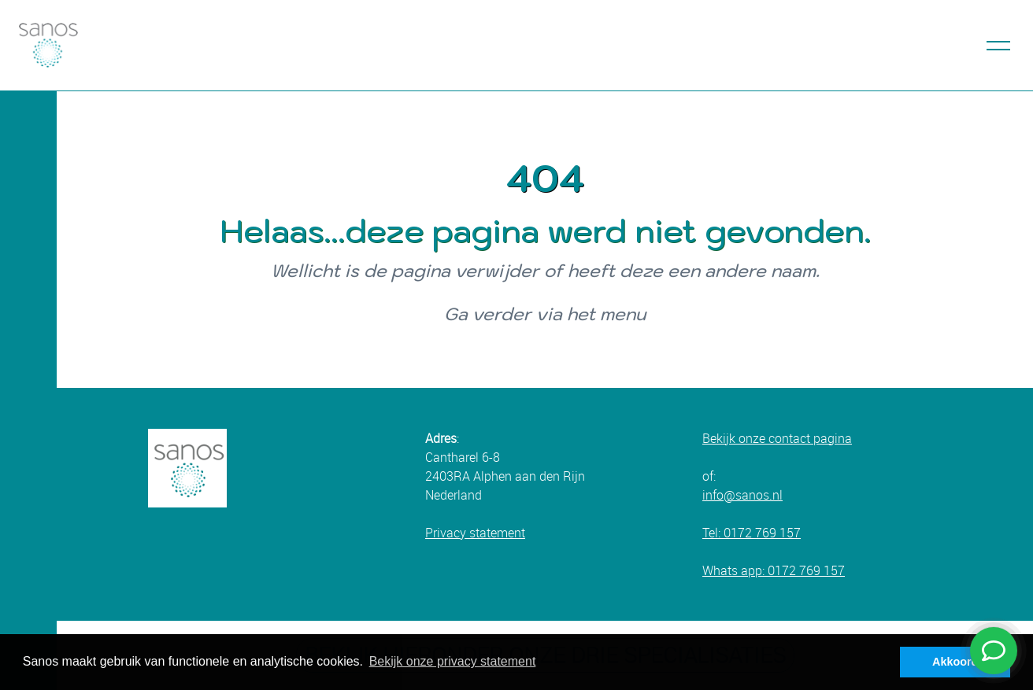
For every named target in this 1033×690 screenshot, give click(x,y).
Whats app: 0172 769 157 (773, 570)
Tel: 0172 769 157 (751, 532)
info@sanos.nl (742, 495)
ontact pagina (813, 438)
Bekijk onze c (738, 438)
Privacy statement (475, 532)
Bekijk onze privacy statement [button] (452, 661)
